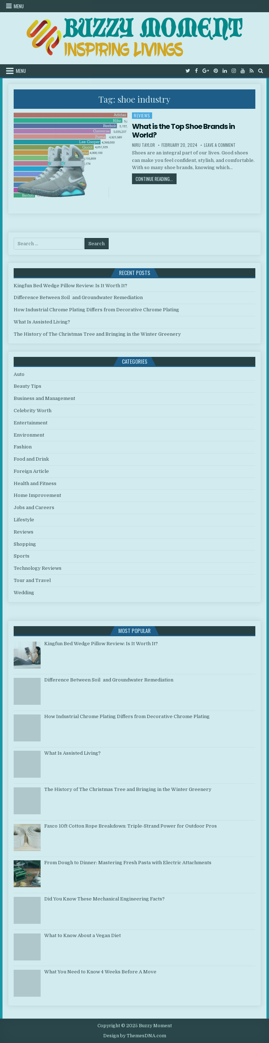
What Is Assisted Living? (42, 322)
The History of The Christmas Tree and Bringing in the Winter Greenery (97, 334)
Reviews (142, 115)
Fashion (23, 447)
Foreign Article (31, 471)
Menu (19, 6)
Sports (21, 556)
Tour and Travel (32, 580)
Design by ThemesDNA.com (134, 1035)
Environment (29, 435)
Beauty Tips (27, 386)
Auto (19, 374)
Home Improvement (37, 495)
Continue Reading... (156, 178)
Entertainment (30, 422)
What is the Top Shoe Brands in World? (183, 130)
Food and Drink (31, 459)
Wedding (24, 592)
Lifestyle (24, 519)
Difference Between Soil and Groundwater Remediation (78, 297)
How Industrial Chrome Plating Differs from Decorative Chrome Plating (96, 309)
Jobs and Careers (34, 507)
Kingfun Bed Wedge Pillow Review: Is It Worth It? (70, 285)
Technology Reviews (37, 568)
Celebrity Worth (32, 410)
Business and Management (44, 398)
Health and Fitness (35, 483)
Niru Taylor (143, 145)
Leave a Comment (220, 145)
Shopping (25, 544)
